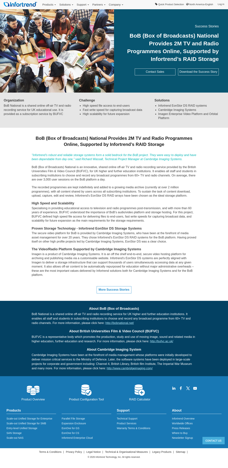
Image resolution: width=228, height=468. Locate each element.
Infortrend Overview (183, 418)
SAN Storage (14, 433)
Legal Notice (93, 451)
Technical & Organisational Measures (126, 451)
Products (49, 4)
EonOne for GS (70, 428)
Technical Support (127, 418)
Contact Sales (155, 71)
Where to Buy (180, 433)
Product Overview (33, 392)
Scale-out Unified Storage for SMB (26, 423)
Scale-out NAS (15, 437)
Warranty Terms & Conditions (133, 428)
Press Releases (181, 428)
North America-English (199, 4)
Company (116, 4)
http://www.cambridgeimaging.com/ (130, 368)
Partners (98, 4)
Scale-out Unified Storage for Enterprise (29, 418)
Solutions (66, 4)
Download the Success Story (198, 71)
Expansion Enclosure (74, 423)
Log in (221, 4)
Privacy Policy (74, 451)
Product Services (126, 423)
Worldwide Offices (182, 423)
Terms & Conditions (50, 451)
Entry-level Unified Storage (21, 428)
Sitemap (180, 451)
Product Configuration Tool (86, 392)
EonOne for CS (70, 433)
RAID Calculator (139, 392)
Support (83, 4)
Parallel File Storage (73, 418)
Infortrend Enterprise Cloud (77, 437)
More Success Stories (114, 289)
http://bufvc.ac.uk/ (161, 341)
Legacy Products (161, 451)
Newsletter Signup (182, 437)
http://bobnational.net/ (119, 323)
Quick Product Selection (169, 4)
